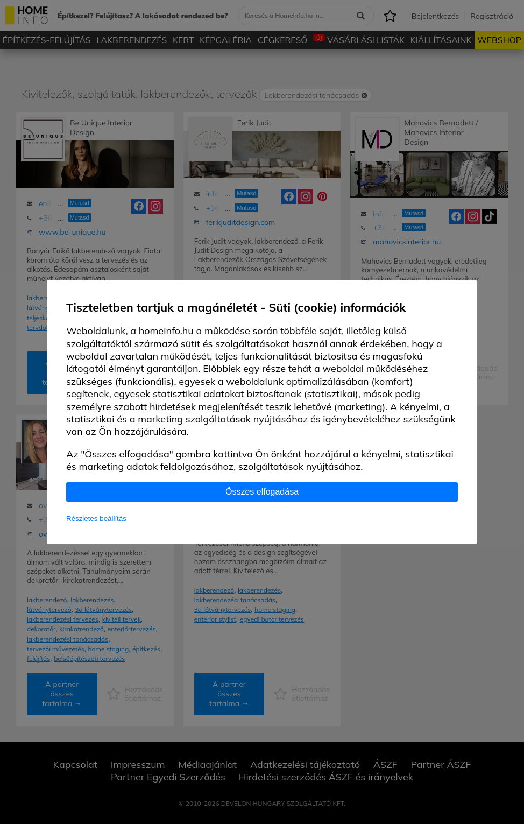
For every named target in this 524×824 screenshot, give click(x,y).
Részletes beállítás (96, 519)
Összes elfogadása (262, 491)
